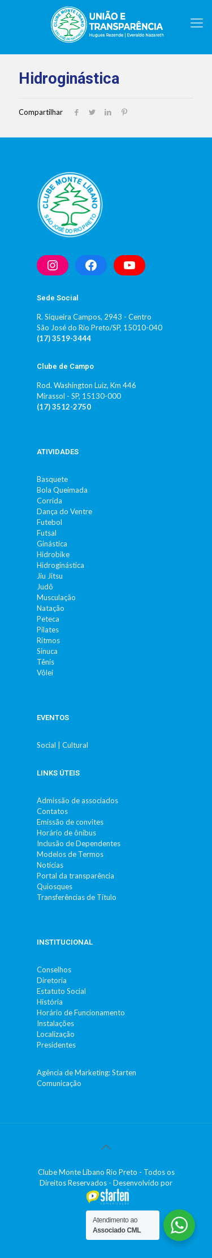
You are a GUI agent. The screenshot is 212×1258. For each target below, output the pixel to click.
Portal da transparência (75, 875)
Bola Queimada (62, 489)
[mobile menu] (196, 22)
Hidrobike (53, 554)
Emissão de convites (70, 821)
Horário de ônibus (66, 832)
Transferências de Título (76, 897)
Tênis (45, 661)
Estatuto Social (61, 991)
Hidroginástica (60, 565)
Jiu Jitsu (50, 575)
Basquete (52, 479)
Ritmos (48, 640)
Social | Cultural (62, 744)
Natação (50, 608)
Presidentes (56, 1044)
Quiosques (54, 886)
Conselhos (54, 969)
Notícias (50, 864)
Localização (56, 1034)
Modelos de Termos (70, 854)
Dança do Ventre (64, 511)
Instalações (55, 1023)
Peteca (48, 618)
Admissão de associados (77, 800)
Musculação (56, 597)
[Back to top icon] (106, 1146)
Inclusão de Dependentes (78, 843)
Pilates (48, 629)
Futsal (47, 532)
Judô (45, 586)
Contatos (52, 811)
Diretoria (52, 980)
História (50, 1001)
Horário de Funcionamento (81, 1012)
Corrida (49, 500)
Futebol (49, 522)
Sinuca (47, 651)
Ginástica (52, 543)
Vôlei (45, 672)
